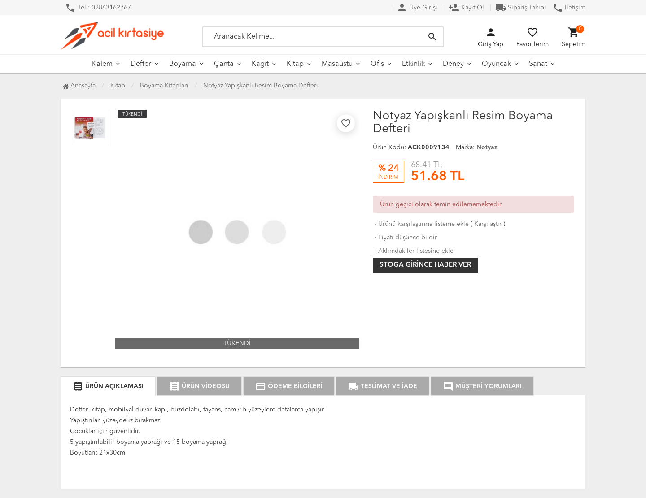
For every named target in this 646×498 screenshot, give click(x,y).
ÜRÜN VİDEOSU (199, 386)
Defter (141, 64)
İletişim (568, 7)
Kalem (102, 64)
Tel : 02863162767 (98, 7)
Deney (453, 64)
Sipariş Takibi (520, 7)
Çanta (224, 64)
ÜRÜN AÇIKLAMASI (108, 386)
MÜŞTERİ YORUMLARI (482, 386)
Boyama (182, 64)
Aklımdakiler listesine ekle (413, 251)
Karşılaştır (488, 224)
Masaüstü (337, 64)
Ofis (377, 64)
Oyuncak (496, 64)
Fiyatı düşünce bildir (405, 237)
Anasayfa (79, 85)
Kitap (295, 64)
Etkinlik (413, 64)
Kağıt (260, 64)
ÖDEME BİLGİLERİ (289, 386)
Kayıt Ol (466, 7)
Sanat (538, 64)
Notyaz (487, 147)
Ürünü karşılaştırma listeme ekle (421, 224)
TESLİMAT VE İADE (382, 386)
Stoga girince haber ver (425, 265)
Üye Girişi (417, 7)
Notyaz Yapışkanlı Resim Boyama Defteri (260, 85)
